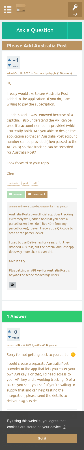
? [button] (64, 427)
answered (12, 345)
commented (15, 206)
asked (10, 73)
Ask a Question (35, 30)
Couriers (39, 73)
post (25, 183)
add (35, 183)
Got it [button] (42, 438)
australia (13, 183)
